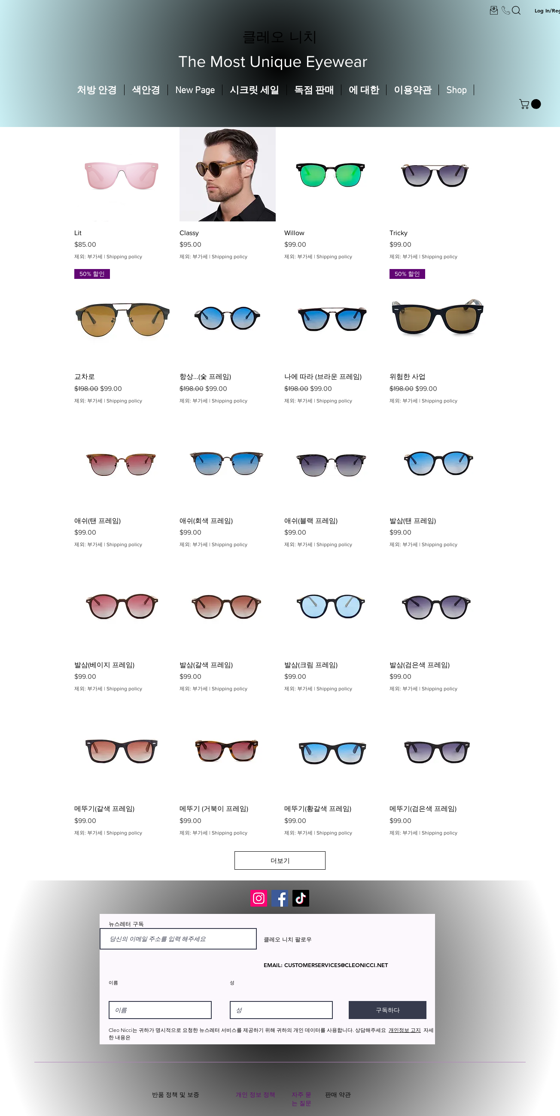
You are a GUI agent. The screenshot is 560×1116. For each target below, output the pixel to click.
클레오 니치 (279, 36)
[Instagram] (258, 898)
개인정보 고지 (405, 1030)
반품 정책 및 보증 (175, 1094)
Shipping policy (124, 257)
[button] (531, 104)
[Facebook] (279, 898)
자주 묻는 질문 (301, 1099)
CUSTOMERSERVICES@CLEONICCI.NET (336, 965)
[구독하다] (387, 1010)
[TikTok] (300, 898)
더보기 (280, 860)
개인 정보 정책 (255, 1094)
